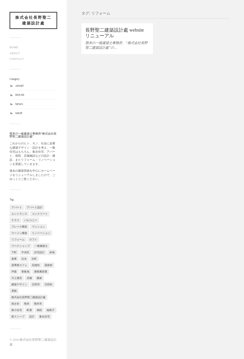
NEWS (19, 104)
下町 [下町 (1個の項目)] (14, 252)
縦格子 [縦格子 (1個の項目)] (51, 310)
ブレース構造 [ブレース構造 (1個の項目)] (19, 226)
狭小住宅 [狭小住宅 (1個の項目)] (16, 310)
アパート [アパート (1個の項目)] (16, 207)
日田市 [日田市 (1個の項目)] (36, 284)
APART (19, 85)
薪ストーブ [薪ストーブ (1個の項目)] (18, 316)
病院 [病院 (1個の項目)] (39, 310)
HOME (14, 47)
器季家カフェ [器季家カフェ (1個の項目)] (19, 265)
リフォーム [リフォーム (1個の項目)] (18, 239)
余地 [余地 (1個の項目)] (52, 252)
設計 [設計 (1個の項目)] (32, 316)
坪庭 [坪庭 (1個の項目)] (14, 271)
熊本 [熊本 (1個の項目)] (26, 303)
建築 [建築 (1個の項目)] (39, 278)
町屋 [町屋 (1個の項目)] (29, 310)
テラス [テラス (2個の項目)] (15, 220)
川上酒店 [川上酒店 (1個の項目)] (16, 278)
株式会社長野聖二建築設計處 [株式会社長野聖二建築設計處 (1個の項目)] (28, 297)
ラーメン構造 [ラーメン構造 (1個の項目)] (19, 233)
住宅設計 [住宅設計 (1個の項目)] (39, 252)
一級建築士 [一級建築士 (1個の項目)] (41, 245)
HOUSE (19, 94)
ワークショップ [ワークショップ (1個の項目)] (20, 245)
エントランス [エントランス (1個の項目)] (19, 213)
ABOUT (15, 53)
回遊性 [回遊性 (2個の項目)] (36, 265)
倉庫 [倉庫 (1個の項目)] (14, 258)
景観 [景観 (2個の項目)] (14, 290)
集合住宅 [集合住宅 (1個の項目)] (44, 316)
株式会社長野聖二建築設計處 (33, 20)
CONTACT (17, 59)
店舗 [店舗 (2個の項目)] (29, 278)
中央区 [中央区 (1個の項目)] (25, 252)
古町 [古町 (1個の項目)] (34, 258)
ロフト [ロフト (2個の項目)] (33, 239)
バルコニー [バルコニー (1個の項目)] (30, 220)
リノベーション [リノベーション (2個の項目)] (41, 233)
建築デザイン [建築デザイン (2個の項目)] (19, 284)
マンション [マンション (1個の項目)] (38, 226)
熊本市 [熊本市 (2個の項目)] (38, 303)
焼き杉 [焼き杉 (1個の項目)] (15, 303)
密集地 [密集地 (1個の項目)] (25, 271)
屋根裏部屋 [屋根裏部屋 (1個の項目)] (40, 271)
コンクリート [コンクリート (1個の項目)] (40, 213)
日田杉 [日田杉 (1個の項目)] (48, 284)
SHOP (18, 113)
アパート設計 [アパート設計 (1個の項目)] (34, 207)
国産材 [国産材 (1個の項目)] (48, 265)
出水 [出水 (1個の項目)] (24, 258)
